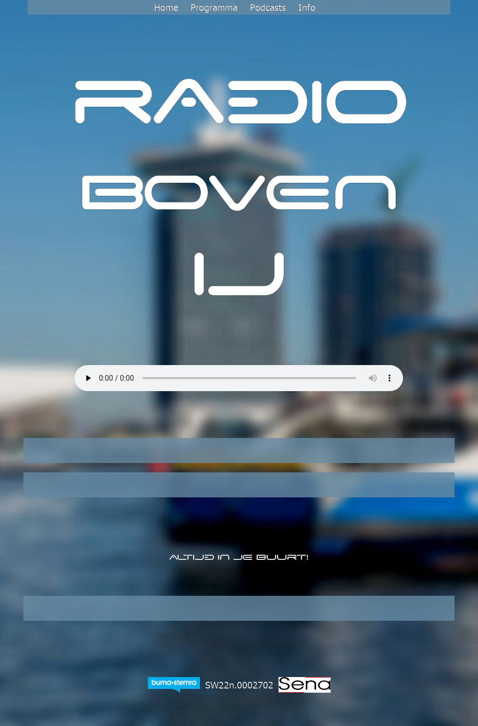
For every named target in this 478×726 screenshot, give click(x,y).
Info (307, 7)
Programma (214, 7)
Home (166, 7)
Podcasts (268, 7)
